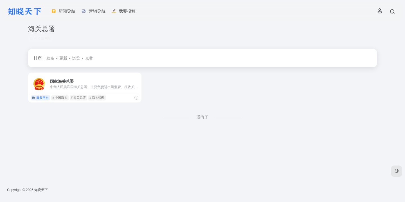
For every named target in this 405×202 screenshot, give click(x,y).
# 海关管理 (96, 97)
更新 (63, 58)
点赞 (89, 58)
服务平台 (40, 97)
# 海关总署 (78, 97)
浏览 (76, 58)
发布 (50, 58)
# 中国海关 (59, 97)
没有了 (202, 117)
